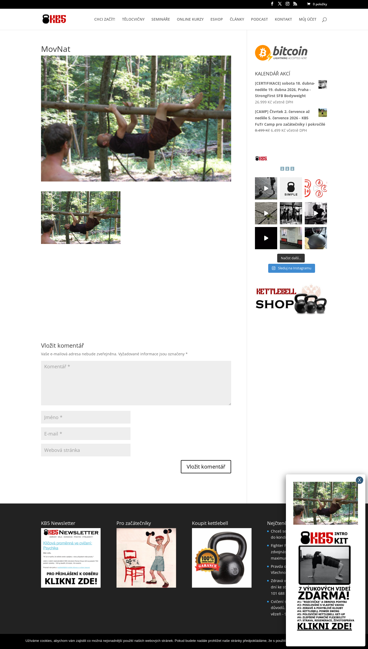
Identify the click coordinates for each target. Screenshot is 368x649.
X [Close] (359, 480)
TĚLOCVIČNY (133, 19)
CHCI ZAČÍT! (104, 19)
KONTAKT (283, 19)
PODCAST (259, 19)
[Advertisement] (136, 281)
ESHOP (216, 19)
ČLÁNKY (237, 19)
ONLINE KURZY (190, 19)
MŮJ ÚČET (307, 19)
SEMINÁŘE (160, 19)
